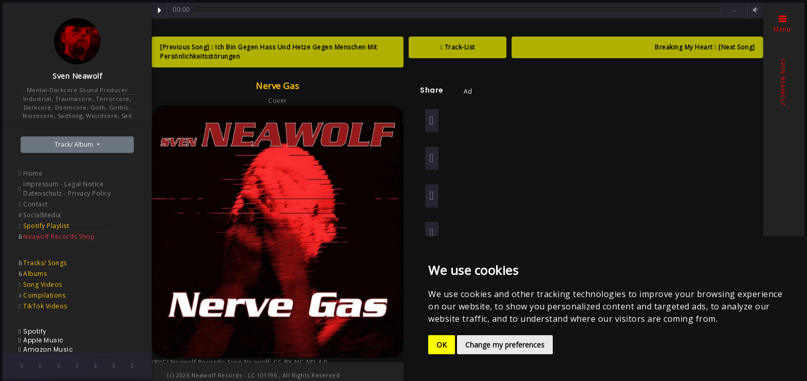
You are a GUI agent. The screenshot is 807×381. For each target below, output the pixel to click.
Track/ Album (75, 144)
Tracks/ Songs (45, 262)
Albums (35, 273)
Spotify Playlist (46, 225)
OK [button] (441, 345)
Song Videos (42, 284)
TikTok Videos (45, 306)
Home (32, 173)
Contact (35, 204)
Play (159, 10)
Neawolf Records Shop (59, 236)
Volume (754, 10)
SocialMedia (42, 215)
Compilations (44, 295)
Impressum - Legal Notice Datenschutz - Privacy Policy (67, 189)
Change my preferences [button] (505, 345)
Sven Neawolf (77, 76)
